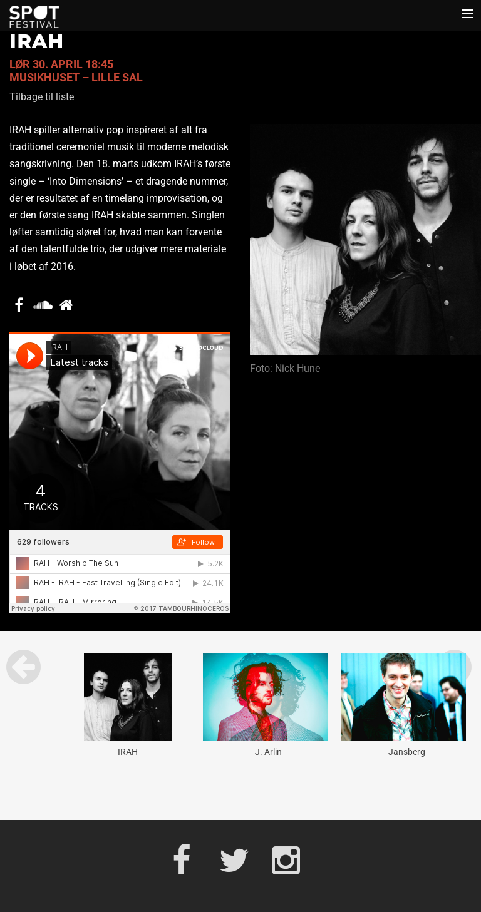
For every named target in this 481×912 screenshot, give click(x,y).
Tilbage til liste (41, 97)
